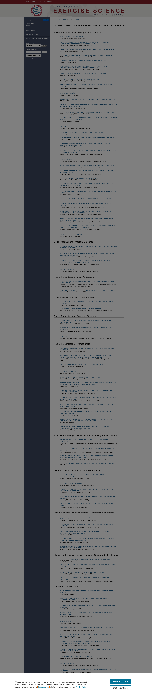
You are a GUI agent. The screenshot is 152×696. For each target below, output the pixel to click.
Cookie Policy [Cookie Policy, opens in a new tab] (81, 687)
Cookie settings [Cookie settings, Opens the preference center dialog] (120, 688)
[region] (76, 684)
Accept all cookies (120, 681)
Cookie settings (43, 687)
